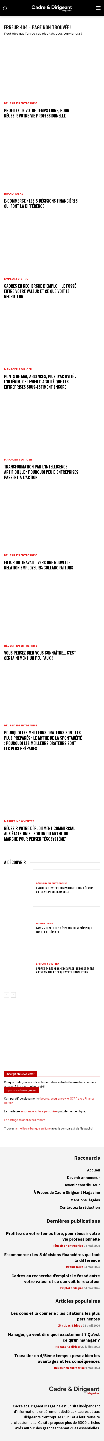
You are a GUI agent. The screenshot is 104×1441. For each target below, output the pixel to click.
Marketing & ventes (19, 821)
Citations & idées (69, 1326)
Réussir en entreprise (20, 103)
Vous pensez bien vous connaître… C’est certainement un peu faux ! (40, 655)
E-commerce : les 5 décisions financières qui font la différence (41, 203)
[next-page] (13, 995)
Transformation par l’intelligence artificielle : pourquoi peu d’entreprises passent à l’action (41, 472)
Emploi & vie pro (16, 279)
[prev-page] (6, 995)
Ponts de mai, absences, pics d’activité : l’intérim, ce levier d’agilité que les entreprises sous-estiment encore (40, 381)
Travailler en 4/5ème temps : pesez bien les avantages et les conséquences (57, 1358)
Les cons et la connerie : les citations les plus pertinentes (55, 1316)
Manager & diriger (18, 369)
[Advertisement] (52, 1035)
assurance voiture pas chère (38, 1111)
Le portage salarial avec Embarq (24, 1120)
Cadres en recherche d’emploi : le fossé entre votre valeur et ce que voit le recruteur (40, 291)
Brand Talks (13, 194)
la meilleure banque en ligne (33, 1128)
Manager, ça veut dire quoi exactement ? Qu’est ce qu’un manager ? (54, 1337)
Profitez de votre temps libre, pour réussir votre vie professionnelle (36, 113)
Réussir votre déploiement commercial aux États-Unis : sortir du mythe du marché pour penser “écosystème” (39, 833)
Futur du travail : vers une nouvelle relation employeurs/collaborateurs (38, 565)
